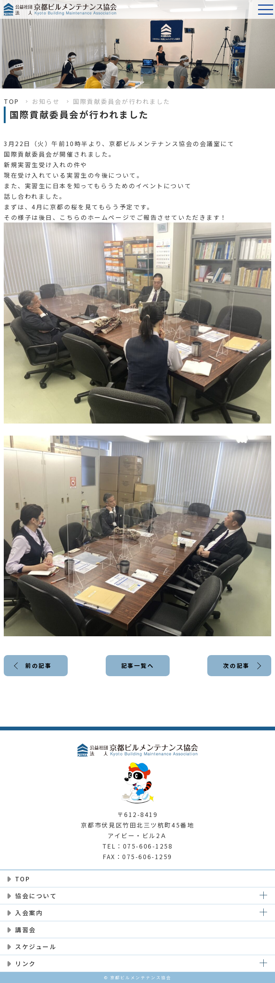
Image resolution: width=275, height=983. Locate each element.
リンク (25, 963)
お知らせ (46, 101)
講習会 (25, 929)
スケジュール (35, 946)
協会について (36, 895)
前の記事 (38, 665)
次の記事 (236, 665)
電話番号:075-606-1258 (246, 9)
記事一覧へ (137, 665)
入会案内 (29, 912)
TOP (11, 101)
